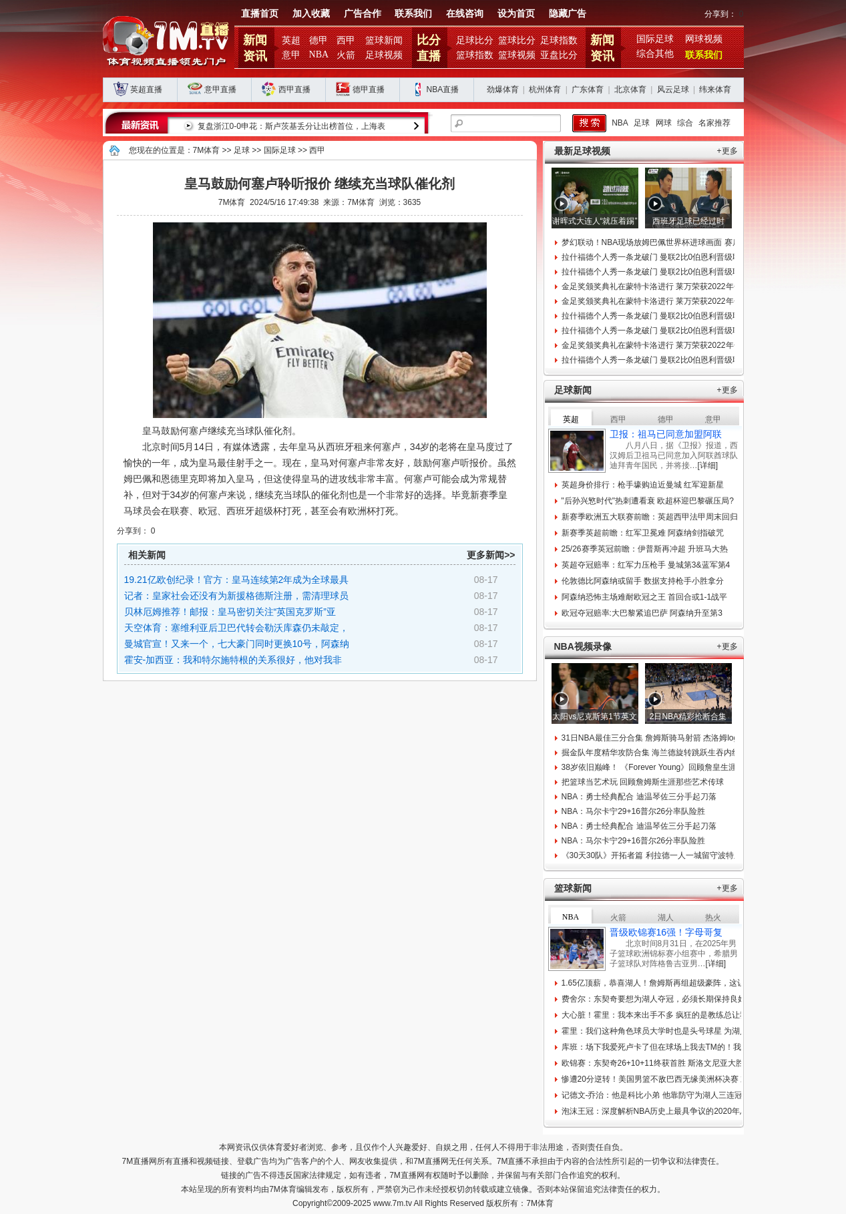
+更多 (727, 151)
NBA (319, 54)
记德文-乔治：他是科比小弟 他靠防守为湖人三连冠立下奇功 (668, 1095)
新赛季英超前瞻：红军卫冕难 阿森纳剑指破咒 (643, 533)
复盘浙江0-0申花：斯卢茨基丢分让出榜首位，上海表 (291, 126)
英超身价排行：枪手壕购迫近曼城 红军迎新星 (643, 484)
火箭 (346, 55)
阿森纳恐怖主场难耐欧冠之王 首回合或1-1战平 (645, 597)
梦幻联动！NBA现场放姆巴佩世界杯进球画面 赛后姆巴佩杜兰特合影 (683, 242)
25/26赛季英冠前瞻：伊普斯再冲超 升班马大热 (645, 549)
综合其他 (655, 54)
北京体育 (630, 89)
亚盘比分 (559, 55)
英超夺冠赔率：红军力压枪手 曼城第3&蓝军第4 (646, 565)
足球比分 (474, 40)
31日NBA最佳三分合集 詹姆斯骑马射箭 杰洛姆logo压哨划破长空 (676, 738)
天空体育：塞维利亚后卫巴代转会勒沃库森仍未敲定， (236, 628)
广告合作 (362, 14)
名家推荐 (714, 123)
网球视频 (703, 39)
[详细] (708, 465)
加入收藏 (311, 14)
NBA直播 (443, 89)
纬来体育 (715, 89)
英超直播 (146, 89)
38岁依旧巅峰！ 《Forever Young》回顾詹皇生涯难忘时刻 (665, 767)
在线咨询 (464, 14)
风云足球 (673, 89)
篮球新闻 (384, 40)
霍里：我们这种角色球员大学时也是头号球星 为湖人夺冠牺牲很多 (679, 1031)
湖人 (666, 917)
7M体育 (206, 150)
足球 (642, 123)
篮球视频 (517, 55)
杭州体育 (545, 89)
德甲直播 (369, 89)
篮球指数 (474, 55)
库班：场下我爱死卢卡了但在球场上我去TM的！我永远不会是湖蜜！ (683, 1047)
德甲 (318, 40)
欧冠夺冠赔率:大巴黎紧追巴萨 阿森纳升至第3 (642, 613)
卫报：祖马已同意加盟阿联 (666, 434)
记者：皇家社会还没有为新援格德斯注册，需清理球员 (236, 596)
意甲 (291, 55)
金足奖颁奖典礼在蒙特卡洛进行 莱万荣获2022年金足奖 (660, 286)
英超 (291, 40)
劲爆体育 (503, 89)
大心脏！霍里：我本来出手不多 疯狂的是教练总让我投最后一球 (675, 1015)
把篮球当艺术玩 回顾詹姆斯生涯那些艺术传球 (643, 782)
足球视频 (384, 55)
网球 (664, 123)
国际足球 (655, 39)
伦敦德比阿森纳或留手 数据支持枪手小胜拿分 (643, 581)
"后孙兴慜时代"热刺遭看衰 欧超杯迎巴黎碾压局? (648, 500)
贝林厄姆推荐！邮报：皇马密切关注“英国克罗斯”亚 (230, 612)
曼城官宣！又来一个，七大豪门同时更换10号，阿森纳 (237, 644)
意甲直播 (220, 89)
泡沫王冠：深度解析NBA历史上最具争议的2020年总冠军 (663, 1111)
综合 (685, 123)
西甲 (346, 40)
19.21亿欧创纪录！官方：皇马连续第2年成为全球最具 (236, 580)
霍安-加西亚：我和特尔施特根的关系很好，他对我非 (233, 660)
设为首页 (516, 14)
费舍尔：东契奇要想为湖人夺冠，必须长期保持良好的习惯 (666, 999)
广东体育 (588, 89)
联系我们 (413, 14)
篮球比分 (517, 40)
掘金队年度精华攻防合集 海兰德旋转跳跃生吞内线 (651, 752)
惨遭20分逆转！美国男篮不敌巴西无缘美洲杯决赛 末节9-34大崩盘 (679, 1079)
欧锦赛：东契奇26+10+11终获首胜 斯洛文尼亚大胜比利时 (665, 1063)
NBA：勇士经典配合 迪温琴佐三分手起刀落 (639, 796)
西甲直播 (294, 89)
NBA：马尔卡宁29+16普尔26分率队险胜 (634, 811)
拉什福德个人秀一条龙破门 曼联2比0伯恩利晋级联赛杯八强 (667, 257)
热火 (713, 917)
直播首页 (259, 14)
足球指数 (559, 40)
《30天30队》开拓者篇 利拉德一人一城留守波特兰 (652, 855)
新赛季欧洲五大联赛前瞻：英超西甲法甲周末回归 (650, 517)
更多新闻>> (491, 555)
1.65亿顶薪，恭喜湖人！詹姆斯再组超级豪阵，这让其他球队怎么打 (681, 983)
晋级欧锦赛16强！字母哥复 (666, 932)
